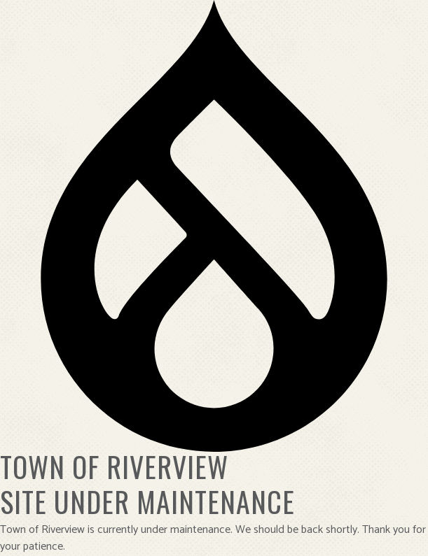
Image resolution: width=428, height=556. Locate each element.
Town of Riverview (114, 466)
